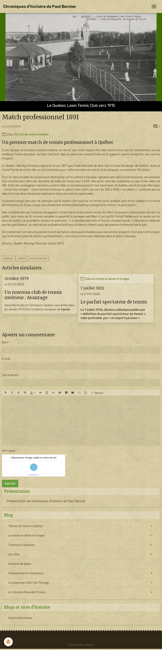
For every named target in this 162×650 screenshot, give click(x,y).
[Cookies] (8, 641)
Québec (8, 258)
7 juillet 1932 (92, 288)
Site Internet (10, 375)
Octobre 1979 (17, 278)
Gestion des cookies (81, 644)
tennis (21, 258)
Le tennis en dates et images (111, 279)
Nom (5, 342)
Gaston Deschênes (20, 618)
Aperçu (97, 393)
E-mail (6, 359)
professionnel (38, 258)
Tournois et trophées (81, 545)
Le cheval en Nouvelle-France (81, 592)
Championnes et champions (81, 573)
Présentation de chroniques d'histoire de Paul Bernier (46, 501)
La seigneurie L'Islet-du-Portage (81, 583)
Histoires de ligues (81, 564)
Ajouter (10, 483)
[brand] (39, 6)
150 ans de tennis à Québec (31, 134)
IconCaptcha (33, 475)
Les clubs (81, 554)
